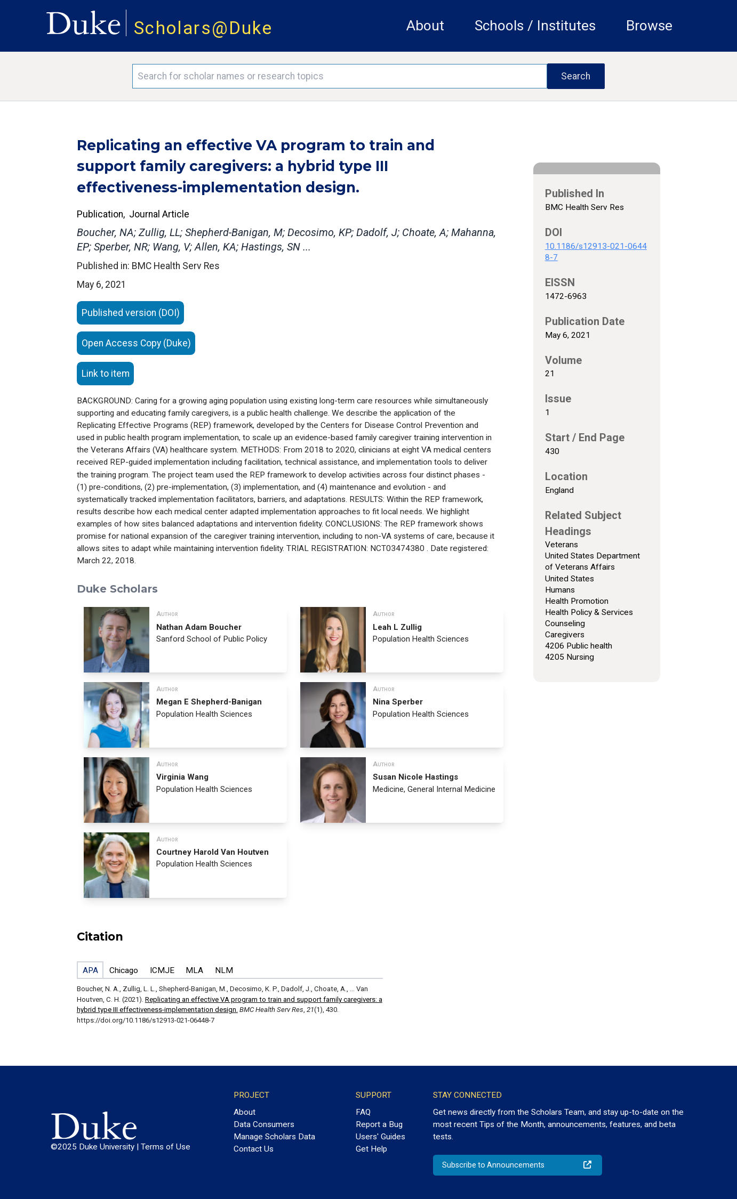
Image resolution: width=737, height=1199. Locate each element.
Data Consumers (264, 1124)
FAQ (363, 1112)
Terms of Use (165, 1147)
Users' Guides (380, 1136)
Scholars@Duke (203, 28)
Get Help (371, 1149)
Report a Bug (379, 1124)
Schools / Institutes (535, 26)
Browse (649, 26)
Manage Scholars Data (274, 1136)
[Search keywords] (339, 76)
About (425, 26)
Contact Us (254, 1149)
